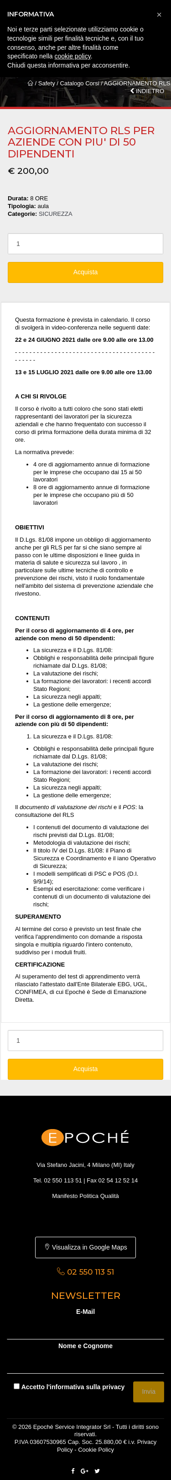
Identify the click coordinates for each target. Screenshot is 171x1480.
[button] (159, 14)
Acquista (85, 272)
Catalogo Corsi (79, 83)
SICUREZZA (56, 213)
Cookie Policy (96, 1449)
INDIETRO (147, 91)
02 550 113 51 (63, 1180)
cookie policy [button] (73, 56)
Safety (46, 83)
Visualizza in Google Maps (85, 1247)
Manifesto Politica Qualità (85, 1195)
